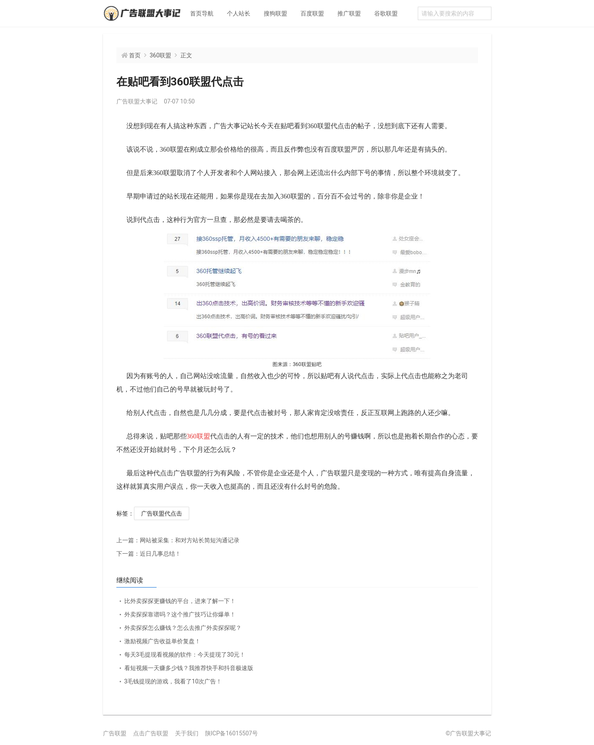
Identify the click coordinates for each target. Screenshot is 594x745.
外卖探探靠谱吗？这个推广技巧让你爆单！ (180, 614)
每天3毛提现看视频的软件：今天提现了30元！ (185, 654)
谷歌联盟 (386, 13)
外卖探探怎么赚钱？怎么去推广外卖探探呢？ (183, 627)
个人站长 (238, 13)
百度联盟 (312, 13)
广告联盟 (114, 733)
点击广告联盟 (150, 733)
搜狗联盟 (275, 13)
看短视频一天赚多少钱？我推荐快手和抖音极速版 (188, 668)
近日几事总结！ (148, 553)
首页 (135, 55)
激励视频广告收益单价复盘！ (162, 641)
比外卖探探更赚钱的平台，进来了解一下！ (180, 601)
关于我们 (186, 733)
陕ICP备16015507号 (231, 733)
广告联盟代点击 (161, 513)
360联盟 (161, 55)
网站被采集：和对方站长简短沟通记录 (177, 540)
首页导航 (201, 13)
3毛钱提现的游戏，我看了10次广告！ (173, 681)
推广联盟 (349, 13)
